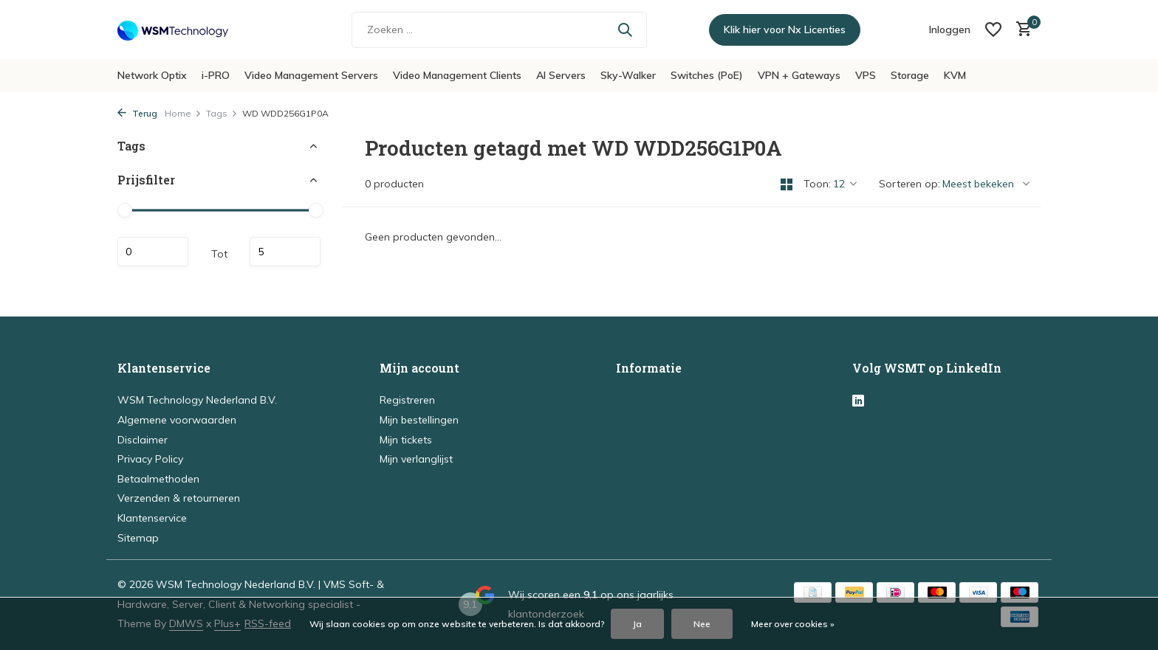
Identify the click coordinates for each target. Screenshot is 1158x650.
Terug (137, 113)
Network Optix (152, 75)
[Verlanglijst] (993, 29)
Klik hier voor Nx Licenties (785, 29)
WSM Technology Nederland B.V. (197, 400)
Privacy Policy (150, 459)
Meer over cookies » (793, 623)
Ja (637, 623)
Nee (701, 623)
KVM (955, 75)
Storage (910, 75)
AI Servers (561, 75)
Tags (222, 113)
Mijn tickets (406, 439)
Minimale (152, 251)
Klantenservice (152, 518)
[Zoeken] (499, 30)
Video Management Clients (457, 75)
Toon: (817, 183)
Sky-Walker (628, 75)
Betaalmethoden (158, 478)
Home (183, 113)
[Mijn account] (949, 29)
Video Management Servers (311, 75)
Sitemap (138, 537)
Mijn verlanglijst (416, 459)
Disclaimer (142, 439)
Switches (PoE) (707, 75)
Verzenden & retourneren (178, 498)
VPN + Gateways (799, 75)
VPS (865, 75)
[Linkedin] (858, 401)
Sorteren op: (909, 183)
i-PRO (216, 75)
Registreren (407, 400)
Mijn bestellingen (419, 419)
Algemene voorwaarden (176, 419)
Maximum (285, 251)
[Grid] (786, 184)
